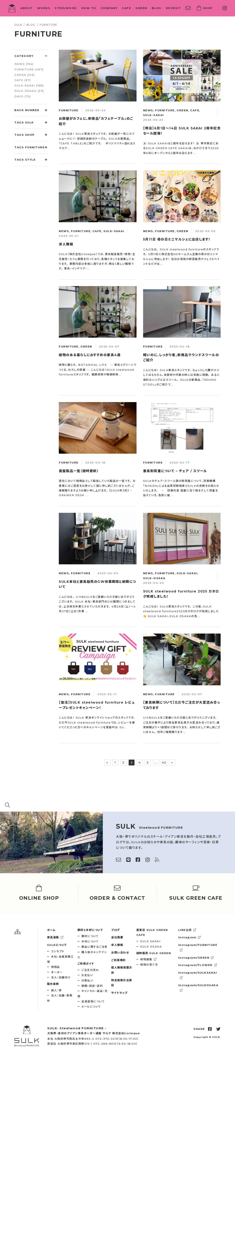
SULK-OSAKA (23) (29, 90)
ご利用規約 (118, 960)
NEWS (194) (24, 64)
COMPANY (109, 8)
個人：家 (56, 990)
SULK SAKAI (150, 941)
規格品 (55, 966)
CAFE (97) (22, 80)
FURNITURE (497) (29, 69)
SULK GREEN (153, 953)
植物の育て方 (149, 964)
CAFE (126, 8)
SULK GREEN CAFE (152, 932)
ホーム (51, 930)
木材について (90, 941)
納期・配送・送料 (92, 985)
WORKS (43, 8)
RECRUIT (173, 8)
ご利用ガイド (86, 963)
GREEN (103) (24, 74)
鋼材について (90, 936)
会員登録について (93, 1001)
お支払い (87, 975)
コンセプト (58, 951)
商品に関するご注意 (94, 946)
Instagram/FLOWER (197, 965)
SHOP (205, 8)
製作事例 (53, 984)
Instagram (189, 937)
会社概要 (117, 937)
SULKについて (57, 945)
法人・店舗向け (61, 977)
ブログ (115, 930)
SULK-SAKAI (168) (29, 85)
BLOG (156, 8)
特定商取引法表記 (121, 983)
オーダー (57, 972)
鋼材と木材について (90, 930)
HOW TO (88, 8)
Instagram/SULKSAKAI (197, 975)
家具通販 (55, 937)
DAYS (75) (22, 96)
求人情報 (117, 945)
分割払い (87, 980)
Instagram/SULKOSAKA (198, 987)
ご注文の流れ (90, 970)
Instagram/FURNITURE (198, 947)
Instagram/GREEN (196, 957)
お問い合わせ (120, 952)
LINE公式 (187, 930)
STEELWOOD (66, 8)
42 (164, 762)
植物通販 (148, 959)
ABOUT (26, 8)
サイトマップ (119, 992)
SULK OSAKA (151, 946)
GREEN (141, 8)
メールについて (91, 1006)
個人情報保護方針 (121, 970)
